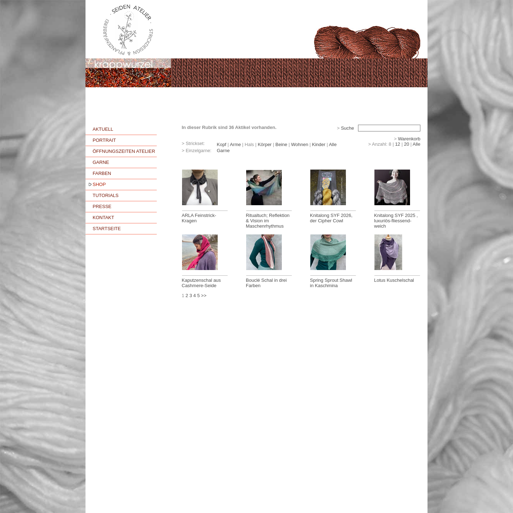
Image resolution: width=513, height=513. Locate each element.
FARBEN (102, 173)
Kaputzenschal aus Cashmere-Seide (201, 283)
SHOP (99, 184)
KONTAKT (103, 217)
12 (397, 144)
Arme (235, 144)
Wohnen (299, 144)
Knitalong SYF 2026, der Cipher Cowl (331, 218)
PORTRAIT (104, 140)
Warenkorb (409, 138)
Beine (281, 144)
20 (406, 144)
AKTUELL (103, 129)
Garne (223, 150)
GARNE (101, 162)
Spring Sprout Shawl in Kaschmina (331, 283)
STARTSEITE (107, 228)
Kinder (319, 144)
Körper (264, 144)
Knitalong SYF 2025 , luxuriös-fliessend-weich (396, 221)
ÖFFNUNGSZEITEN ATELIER (124, 151)
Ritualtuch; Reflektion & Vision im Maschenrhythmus (268, 221)
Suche (347, 128)
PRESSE (102, 206)
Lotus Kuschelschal (394, 280)
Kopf (221, 144)
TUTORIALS (106, 195)
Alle (333, 144)
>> (203, 295)
